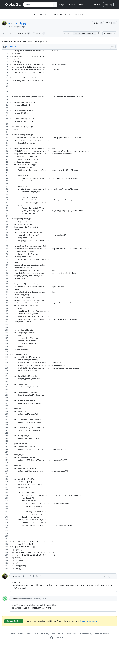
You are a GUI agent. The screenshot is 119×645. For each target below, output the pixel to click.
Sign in (97, 4)
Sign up (108, 4)
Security (28, 634)
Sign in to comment (88, 621)
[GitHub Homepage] (51, 638)
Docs (53, 634)
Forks (39, 33)
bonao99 (17, 598)
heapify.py (19, 23)
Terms (12, 634)
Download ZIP (109, 33)
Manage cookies (71, 634)
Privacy (19, 634)
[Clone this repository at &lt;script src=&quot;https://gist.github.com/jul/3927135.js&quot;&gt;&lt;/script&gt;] (84, 33)
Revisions (22, 33)
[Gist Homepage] (13, 4)
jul (9, 23)
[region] (59, 310)
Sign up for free (14, 621)
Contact (60, 634)
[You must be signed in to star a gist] (98, 23)
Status (35, 634)
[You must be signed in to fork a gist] (111, 23)
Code (7, 33)
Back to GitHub (76, 4)
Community (44, 634)
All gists (63, 4)
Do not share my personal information (94, 634)
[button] (98, 33)
